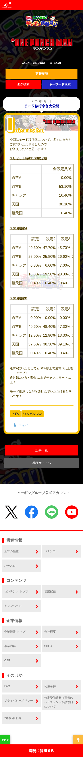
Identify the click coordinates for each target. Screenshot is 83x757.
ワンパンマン (32, 414)
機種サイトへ (41, 463)
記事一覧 (41, 450)
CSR (7, 660)
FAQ (7, 686)
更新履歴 (41, 74)
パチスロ (10, 565)
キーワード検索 (60, 84)
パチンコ (50, 551)
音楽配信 (50, 591)
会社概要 (50, 631)
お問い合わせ (12, 718)
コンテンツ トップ (16, 591)
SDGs (48, 646)
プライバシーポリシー (18, 700)
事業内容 (10, 646)
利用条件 (50, 686)
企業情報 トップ (14, 631)
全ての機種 (11, 551)
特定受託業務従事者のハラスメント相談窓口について (58, 702)
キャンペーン (12, 605)
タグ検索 (23, 84)
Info (15, 414)
